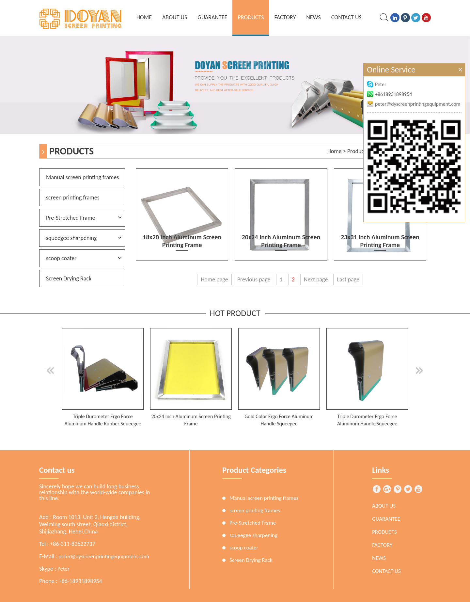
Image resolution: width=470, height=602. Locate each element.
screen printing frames (73, 197)
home (144, 17)
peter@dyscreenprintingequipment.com (103, 556)
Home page (214, 279)
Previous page (254, 279)
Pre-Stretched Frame (70, 217)
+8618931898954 (389, 94)
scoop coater (61, 258)
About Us (174, 17)
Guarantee (212, 17)
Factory (285, 17)
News (313, 17)
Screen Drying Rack (68, 278)
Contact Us (346, 17)
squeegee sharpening (71, 238)
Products (251, 17)
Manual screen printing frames (82, 177)
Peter (63, 568)
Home (334, 151)
